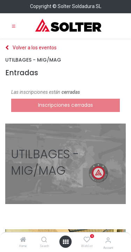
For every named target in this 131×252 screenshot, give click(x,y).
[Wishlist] (87, 240)
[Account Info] (108, 240)
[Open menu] (65, 242)
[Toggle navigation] (13, 26)
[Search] (44, 240)
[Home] (23, 240)
